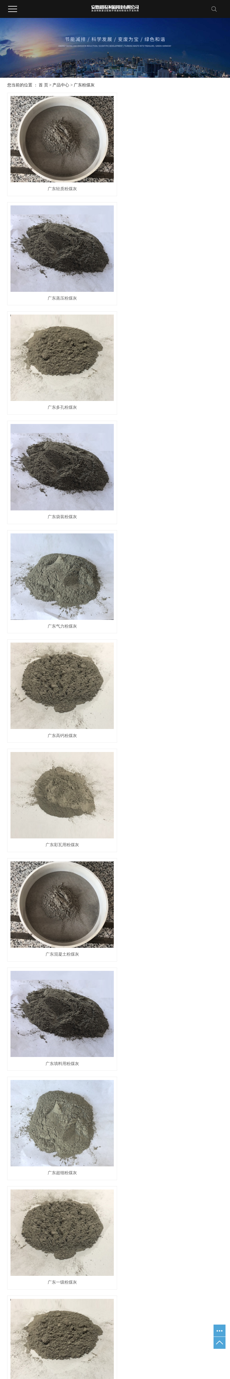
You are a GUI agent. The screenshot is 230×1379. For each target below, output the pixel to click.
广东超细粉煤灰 (170, 603)
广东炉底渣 (73, 1204)
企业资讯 (142, 1197)
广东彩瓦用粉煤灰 (59, 498)
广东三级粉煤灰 (170, 1126)
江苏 (35, 1343)
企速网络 (124, 1334)
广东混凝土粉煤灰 (170, 498)
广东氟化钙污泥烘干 (75, 1211)
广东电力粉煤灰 (59, 1126)
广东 (92, 1343)
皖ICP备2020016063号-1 (131, 1326)
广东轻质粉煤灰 (59, 184)
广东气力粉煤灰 (59, 393)
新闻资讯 (145, 1171)
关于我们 (20, 1171)
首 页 (43, 85)
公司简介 (17, 1190)
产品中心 (60, 85)
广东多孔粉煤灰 (59, 289)
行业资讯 (142, 1190)
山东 (82, 1343)
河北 (101, 1343)
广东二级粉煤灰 (59, 917)
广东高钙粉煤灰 (170, 393)
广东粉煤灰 (84, 85)
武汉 (45, 1343)
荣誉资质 (199, 1192)
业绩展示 (199, 1171)
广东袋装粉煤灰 (170, 289)
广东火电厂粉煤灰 (170, 812)
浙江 (73, 1343)
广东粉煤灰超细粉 (170, 917)
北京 (64, 1343)
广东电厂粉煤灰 (170, 707)
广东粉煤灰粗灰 (170, 1021)
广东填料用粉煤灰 (59, 603)
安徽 (130, 1343)
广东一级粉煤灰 (59, 707)
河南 (120, 1343)
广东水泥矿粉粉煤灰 (59, 1021)
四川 (111, 1343)
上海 (54, 1343)
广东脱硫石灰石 (75, 1197)
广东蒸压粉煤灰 (170, 184)
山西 (139, 1343)
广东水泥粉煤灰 (59, 812)
